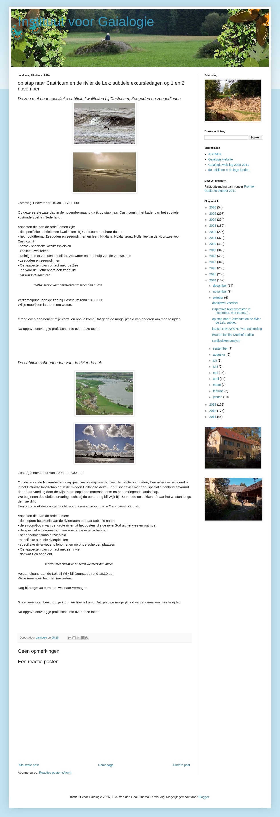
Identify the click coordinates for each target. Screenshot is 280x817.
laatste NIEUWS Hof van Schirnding (237, 328)
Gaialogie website (220, 159)
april (216, 378)
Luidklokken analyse (226, 340)
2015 (213, 274)
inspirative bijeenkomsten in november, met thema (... (231, 311)
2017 (213, 262)
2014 (213, 280)
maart (217, 384)
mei (216, 372)
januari (218, 397)
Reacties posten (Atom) (55, 772)
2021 (213, 238)
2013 (213, 404)
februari (218, 391)
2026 (213, 207)
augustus (219, 354)
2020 (213, 244)
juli (215, 360)
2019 (213, 250)
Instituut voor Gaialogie (86, 21)
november (220, 291)
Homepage (106, 765)
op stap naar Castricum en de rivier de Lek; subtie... (236, 320)
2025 (213, 213)
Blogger (203, 797)
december (220, 285)
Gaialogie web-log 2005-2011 (228, 164)
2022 (213, 232)
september (220, 348)
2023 (213, 225)
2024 (213, 219)
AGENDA (215, 154)
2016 (213, 268)
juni (216, 366)
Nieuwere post (29, 765)
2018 (213, 256)
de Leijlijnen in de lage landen (228, 170)
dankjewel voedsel (225, 303)
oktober (218, 297)
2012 (213, 411)
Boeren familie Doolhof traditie (233, 334)
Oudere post (181, 765)
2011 (213, 417)
